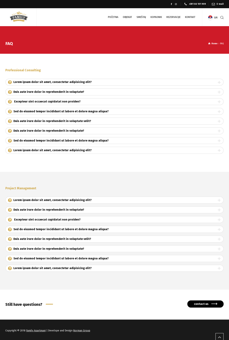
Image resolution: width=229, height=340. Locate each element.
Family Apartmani (36, 330)
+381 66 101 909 (197, 4)
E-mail (220, 4)
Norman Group (81, 330)
